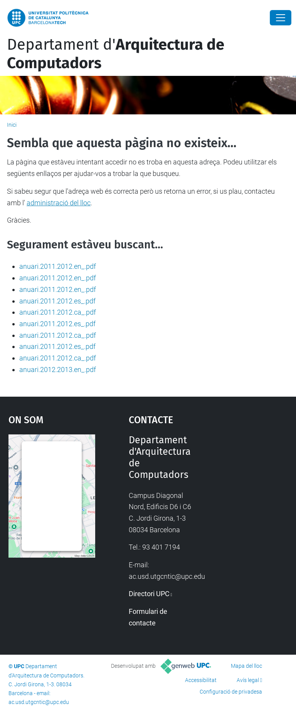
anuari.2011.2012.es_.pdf (57, 301)
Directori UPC (149, 594)
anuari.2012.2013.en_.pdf (57, 369)
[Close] (280, 17)
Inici (12, 125)
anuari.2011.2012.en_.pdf (57, 266)
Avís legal (248, 680)
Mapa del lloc (246, 666)
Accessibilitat (201, 680)
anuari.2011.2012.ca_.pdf (57, 312)
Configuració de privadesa (231, 692)
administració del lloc (59, 203)
